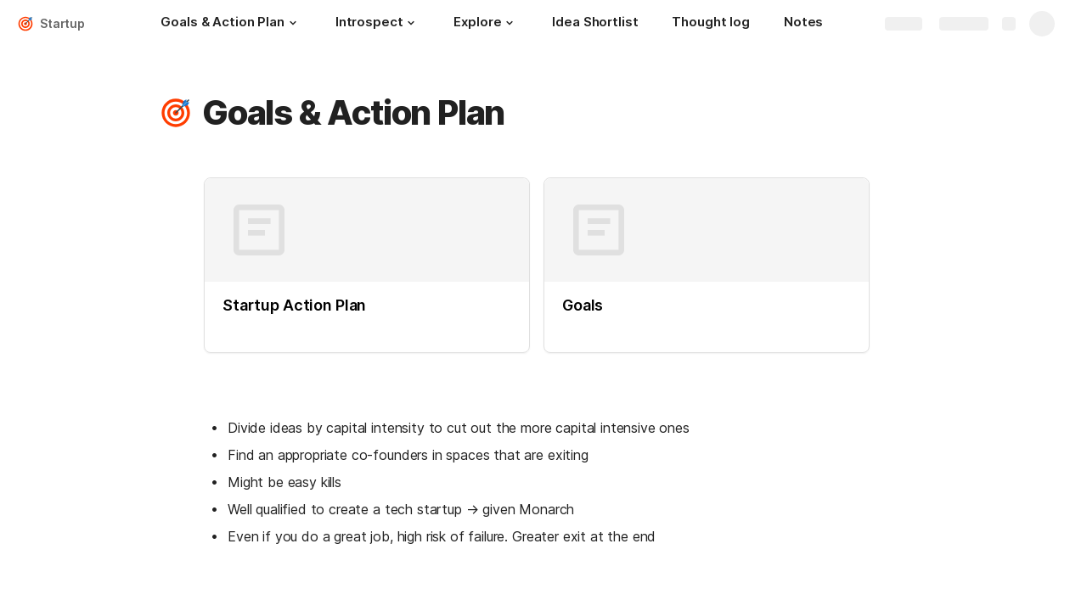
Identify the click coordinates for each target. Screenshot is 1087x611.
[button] (292, 22)
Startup (62, 23)
